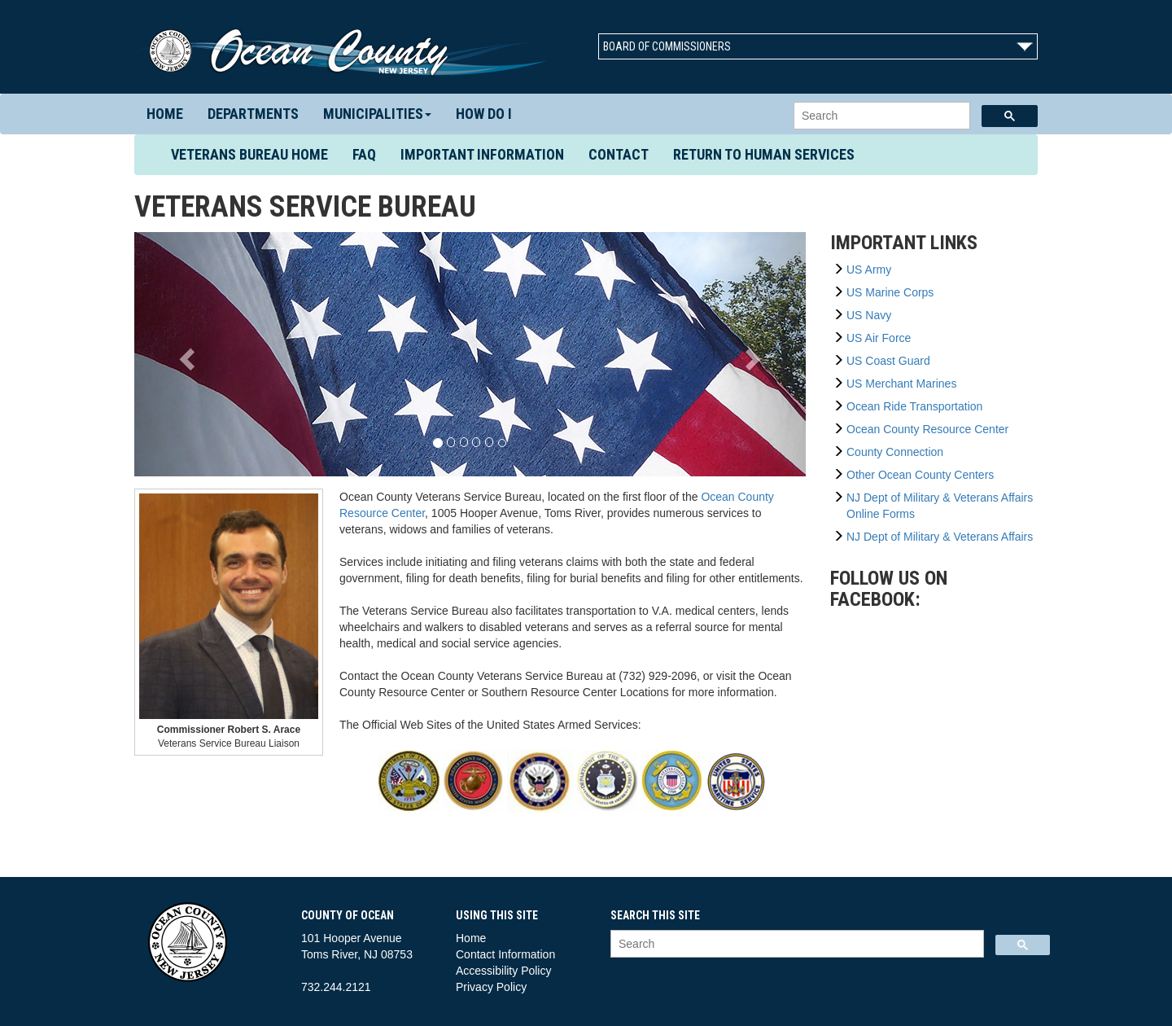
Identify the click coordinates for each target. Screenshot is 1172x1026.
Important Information (482, 154)
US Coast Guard (888, 360)
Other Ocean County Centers (920, 474)
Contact (618, 154)
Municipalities (377, 113)
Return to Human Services (764, 154)
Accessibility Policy (503, 970)
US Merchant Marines (901, 383)
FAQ (364, 154)
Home (164, 113)
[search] (880, 116)
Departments (253, 113)
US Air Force (878, 337)
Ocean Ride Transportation (914, 406)
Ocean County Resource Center (927, 429)
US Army (868, 269)
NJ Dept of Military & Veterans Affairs (939, 536)
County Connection (894, 451)
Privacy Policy (491, 986)
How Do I (484, 113)
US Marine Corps (890, 292)
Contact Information (505, 954)
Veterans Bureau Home (255, 154)
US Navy (868, 315)
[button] (184, 354)
